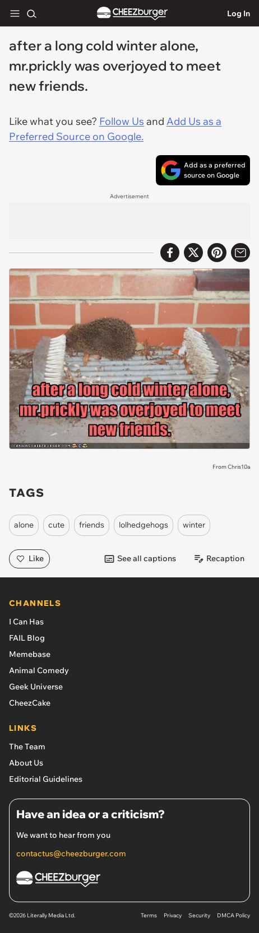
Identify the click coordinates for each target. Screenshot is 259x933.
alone (24, 525)
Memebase (29, 654)
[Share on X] (193, 252)
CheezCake (29, 703)
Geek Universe (36, 687)
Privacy (173, 915)
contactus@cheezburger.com (71, 853)
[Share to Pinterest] (216, 252)
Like (29, 559)
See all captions (140, 559)
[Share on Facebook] (169, 252)
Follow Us (121, 121)
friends (91, 525)
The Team (27, 746)
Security (199, 915)
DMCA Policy (233, 915)
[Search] (31, 13)
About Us (26, 763)
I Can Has (26, 622)
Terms (149, 915)
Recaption (218, 559)
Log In (238, 13)
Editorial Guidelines (45, 779)
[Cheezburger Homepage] (129, 880)
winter (194, 525)
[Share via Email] (240, 252)
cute (56, 525)
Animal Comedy (39, 670)
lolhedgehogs (143, 525)
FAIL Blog (27, 638)
